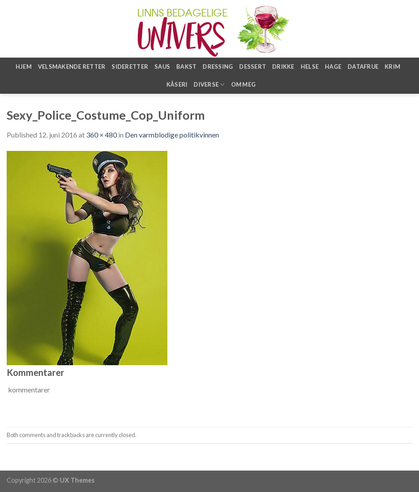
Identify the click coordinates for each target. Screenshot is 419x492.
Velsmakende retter (72, 66)
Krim (392, 66)
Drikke (283, 66)
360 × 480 (101, 134)
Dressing (218, 66)
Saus (162, 66)
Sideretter (130, 66)
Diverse (209, 84)
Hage (333, 66)
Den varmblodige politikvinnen (172, 134)
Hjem (24, 66)
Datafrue (363, 66)
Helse (310, 66)
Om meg (243, 84)
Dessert (252, 66)
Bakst (186, 66)
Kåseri (177, 84)
